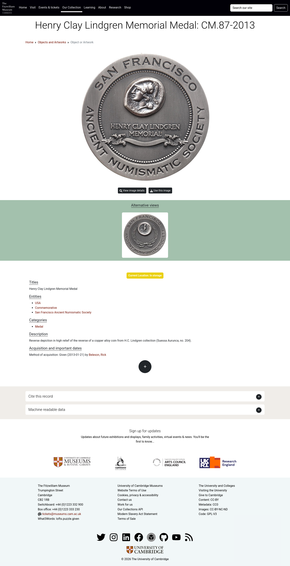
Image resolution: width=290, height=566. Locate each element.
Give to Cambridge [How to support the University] (211, 495)
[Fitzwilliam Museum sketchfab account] (151, 537)
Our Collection (71, 7)
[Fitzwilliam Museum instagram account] (114, 537)
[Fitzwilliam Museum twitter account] (101, 537)
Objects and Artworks (52, 42)
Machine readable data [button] (46, 409)
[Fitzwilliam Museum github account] (164, 537)
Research (115, 7)
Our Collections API (130, 509)
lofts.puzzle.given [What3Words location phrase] (67, 518)
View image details (132, 190)
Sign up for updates (145, 431)
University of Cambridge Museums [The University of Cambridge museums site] (140, 486)
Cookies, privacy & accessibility (138, 495)
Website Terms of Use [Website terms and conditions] (132, 490)
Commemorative (46, 308)
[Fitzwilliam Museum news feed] (189, 537)
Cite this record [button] (40, 396)
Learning (89, 7)
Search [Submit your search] (280, 8)
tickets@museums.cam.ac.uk (61, 514)
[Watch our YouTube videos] (176, 537)
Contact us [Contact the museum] (125, 500)
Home (23, 7)
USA (38, 303)
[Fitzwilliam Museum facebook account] (126, 537)
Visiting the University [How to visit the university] (213, 490)
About (102, 7)
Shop (127, 7)
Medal (39, 326)
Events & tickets (49, 7)
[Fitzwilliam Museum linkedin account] (139, 537)
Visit (33, 7)
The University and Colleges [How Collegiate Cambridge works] (217, 486)
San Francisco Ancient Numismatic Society (63, 312)
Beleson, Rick (97, 355)
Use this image (160, 190)
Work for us (125, 504)
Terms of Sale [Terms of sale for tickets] (127, 518)
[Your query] (251, 8)
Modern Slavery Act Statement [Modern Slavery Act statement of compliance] (137, 514)
